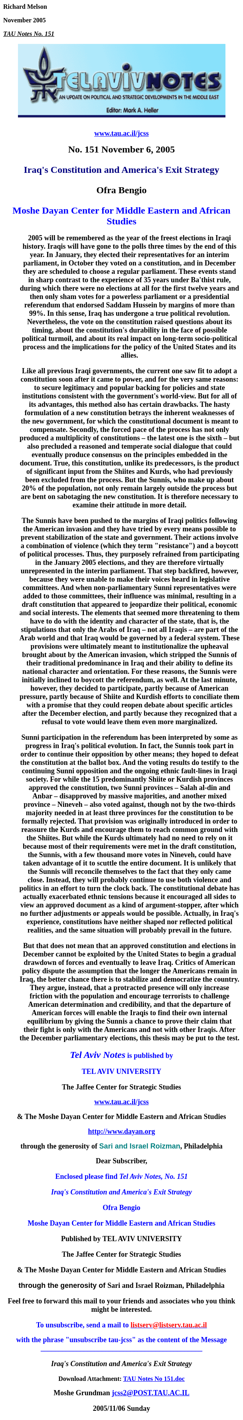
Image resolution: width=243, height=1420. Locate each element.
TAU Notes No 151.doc (154, 1378)
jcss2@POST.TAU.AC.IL (151, 1393)
